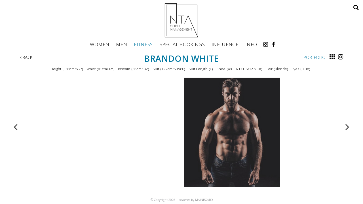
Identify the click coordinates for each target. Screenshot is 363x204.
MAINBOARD (204, 199)
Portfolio (314, 57)
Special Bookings (182, 44)
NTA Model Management (181, 20)
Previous (15, 126)
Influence (225, 44)
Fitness (143, 44)
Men (121, 44)
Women (99, 44)
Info (251, 44)
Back (26, 57)
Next (347, 126)
